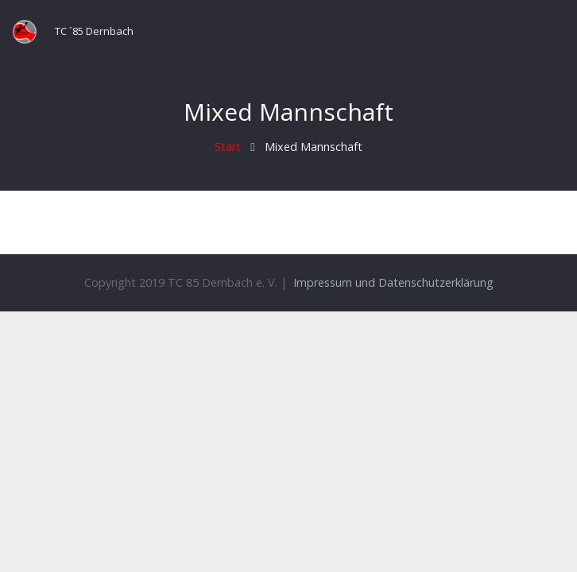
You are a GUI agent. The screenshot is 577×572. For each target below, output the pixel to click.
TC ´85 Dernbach (94, 31)
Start (228, 146)
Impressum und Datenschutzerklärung (393, 282)
